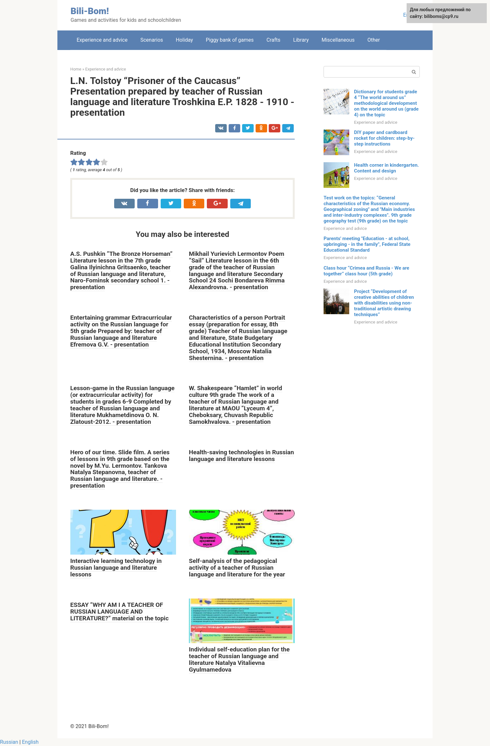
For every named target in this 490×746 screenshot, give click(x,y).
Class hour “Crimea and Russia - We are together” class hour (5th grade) (366, 271)
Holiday (184, 40)
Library (300, 40)
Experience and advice (102, 40)
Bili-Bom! (90, 11)
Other (374, 40)
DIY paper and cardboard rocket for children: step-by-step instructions (384, 138)
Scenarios (151, 40)
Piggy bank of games (230, 40)
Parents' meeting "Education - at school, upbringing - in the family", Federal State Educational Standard (367, 244)
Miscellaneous (338, 40)
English (30, 742)
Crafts (273, 40)
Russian (9, 742)
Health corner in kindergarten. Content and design (386, 168)
